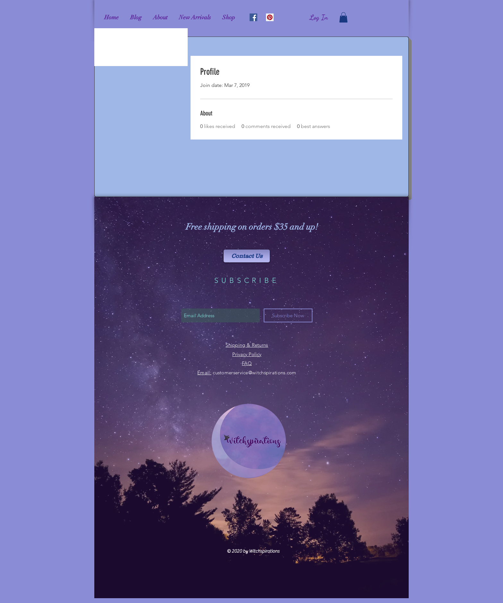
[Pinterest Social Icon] (270, 17)
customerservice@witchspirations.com (254, 372)
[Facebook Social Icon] (253, 17)
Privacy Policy (246, 354)
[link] (343, 17)
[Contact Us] (247, 256)
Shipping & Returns (247, 345)
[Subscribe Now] (288, 315)
